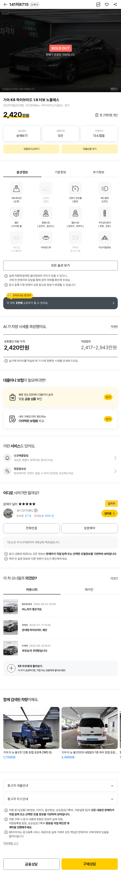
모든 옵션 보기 (60, 265)
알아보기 (60, 397)
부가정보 (98, 172)
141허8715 (24, 4)
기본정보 (60, 172)
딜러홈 (107, 513)
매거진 (89, 590)
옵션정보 (22, 172)
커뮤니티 (32, 590)
